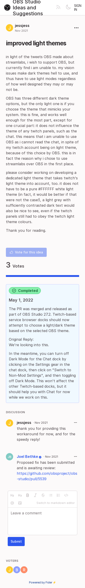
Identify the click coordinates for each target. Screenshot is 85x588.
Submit (16, 541)
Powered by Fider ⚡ (42, 582)
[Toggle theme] (68, 7)
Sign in (77, 7)
